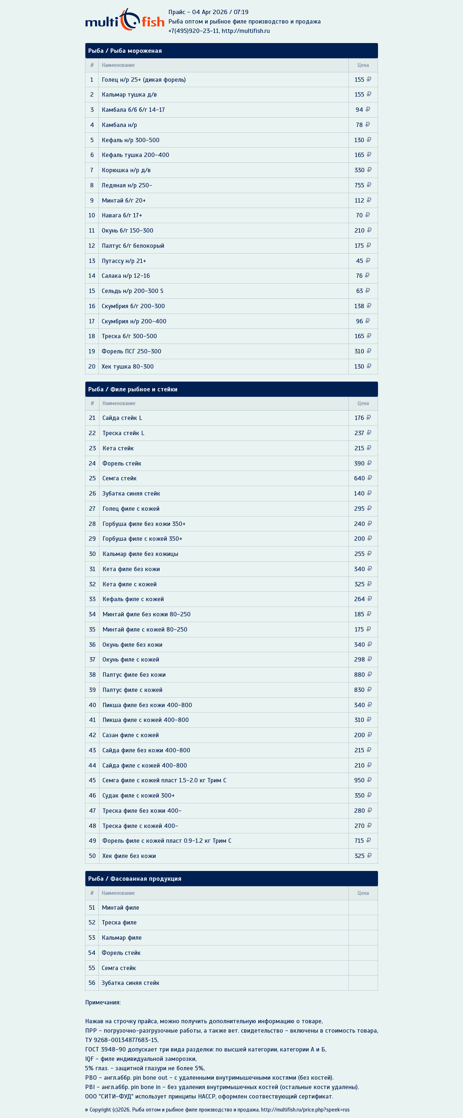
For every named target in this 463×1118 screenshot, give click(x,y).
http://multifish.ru (246, 31)
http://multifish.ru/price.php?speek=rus (305, 1109)
